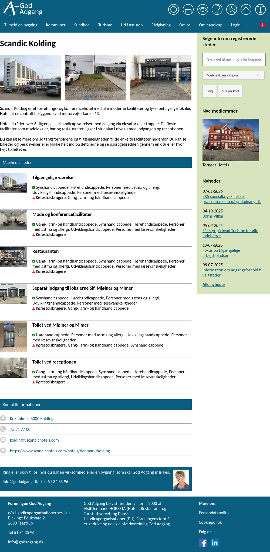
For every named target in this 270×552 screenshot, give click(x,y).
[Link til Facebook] (204, 545)
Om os (185, 24)
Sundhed (82, 24)
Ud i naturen (132, 24)
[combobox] (233, 75)
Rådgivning (161, 24)
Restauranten (45, 251)
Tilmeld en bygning (20, 24)
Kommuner (55, 24)
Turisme (105, 24)
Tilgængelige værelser (53, 177)
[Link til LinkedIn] (215, 545)
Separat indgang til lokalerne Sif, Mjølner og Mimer (82, 288)
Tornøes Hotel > (216, 164)
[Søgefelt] (234, 59)
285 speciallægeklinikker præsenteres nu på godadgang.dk (231, 199)
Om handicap (210, 24)
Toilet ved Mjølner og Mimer (60, 325)
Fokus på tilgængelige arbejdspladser (221, 253)
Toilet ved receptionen (54, 362)
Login (236, 24)
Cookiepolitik (210, 522)
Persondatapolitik (214, 512)
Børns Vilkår (213, 216)
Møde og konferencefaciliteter (62, 214)
